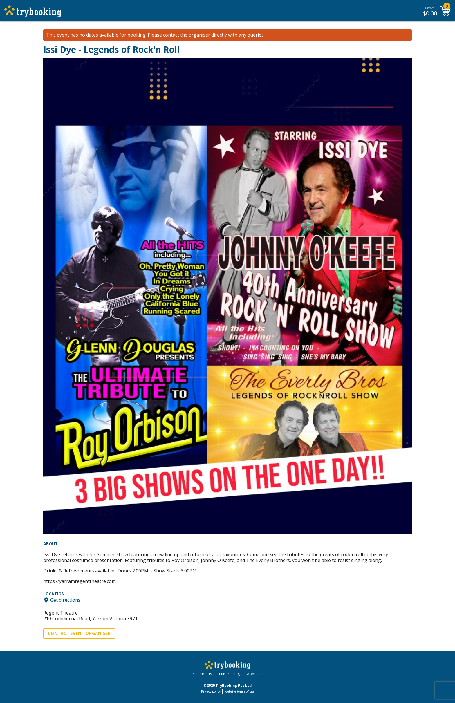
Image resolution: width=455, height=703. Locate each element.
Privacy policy (211, 691)
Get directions (65, 600)
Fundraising (229, 673)
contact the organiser (186, 35)
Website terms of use (239, 691)
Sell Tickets (202, 673)
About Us (255, 673)
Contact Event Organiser (79, 633)
